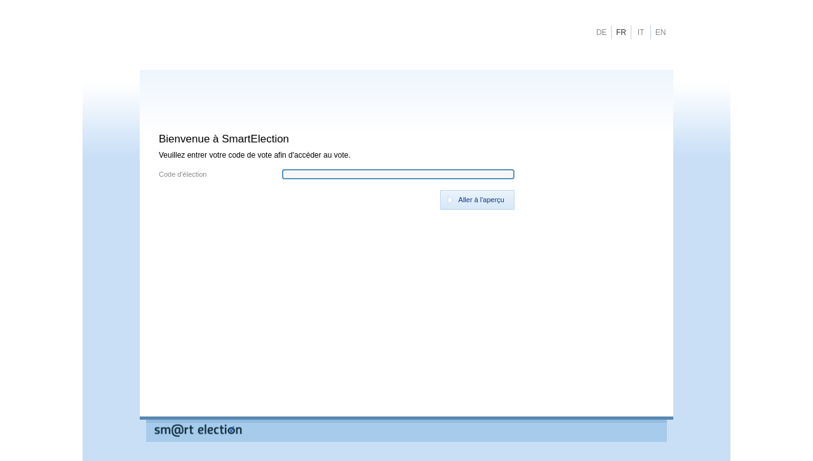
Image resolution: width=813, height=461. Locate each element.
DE (601, 32)
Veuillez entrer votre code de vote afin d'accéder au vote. (255, 155)
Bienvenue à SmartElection (224, 139)
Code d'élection (183, 174)
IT (641, 32)
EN (660, 32)
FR (621, 32)
